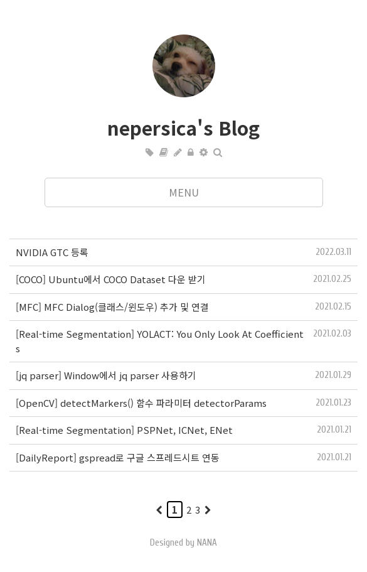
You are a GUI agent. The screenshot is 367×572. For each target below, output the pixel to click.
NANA (207, 542)
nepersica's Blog (183, 127)
